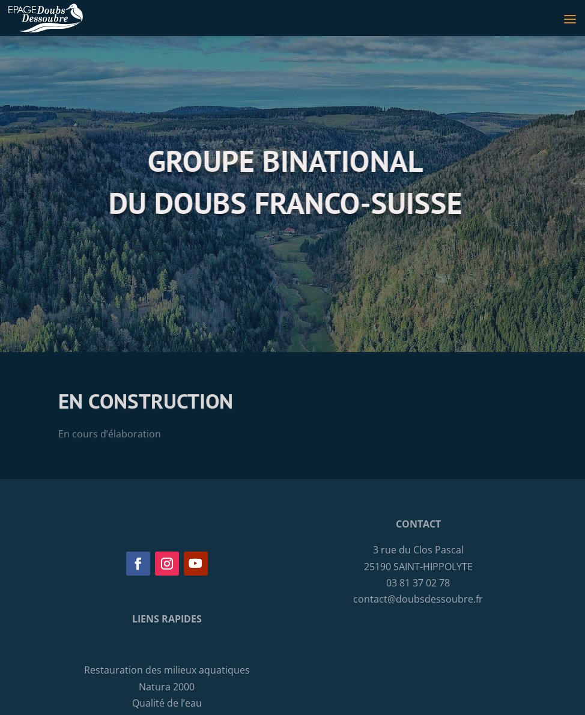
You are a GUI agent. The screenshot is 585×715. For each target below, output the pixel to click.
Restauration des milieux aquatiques (167, 670)
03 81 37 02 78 (418, 582)
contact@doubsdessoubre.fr (418, 599)
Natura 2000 (167, 686)
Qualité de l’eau (167, 703)
